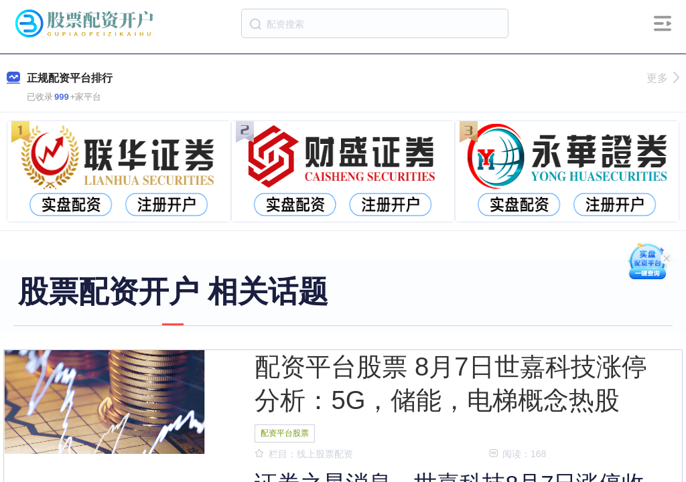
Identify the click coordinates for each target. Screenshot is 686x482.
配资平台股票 (285, 433)
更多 (662, 78)
